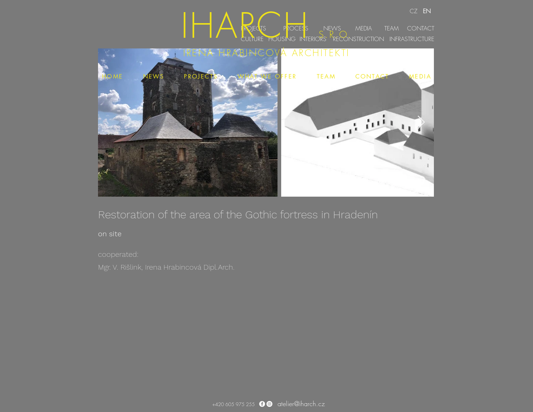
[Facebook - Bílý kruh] (262, 404)
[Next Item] (421, 123)
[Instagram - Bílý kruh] (269, 404)
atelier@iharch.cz (301, 403)
